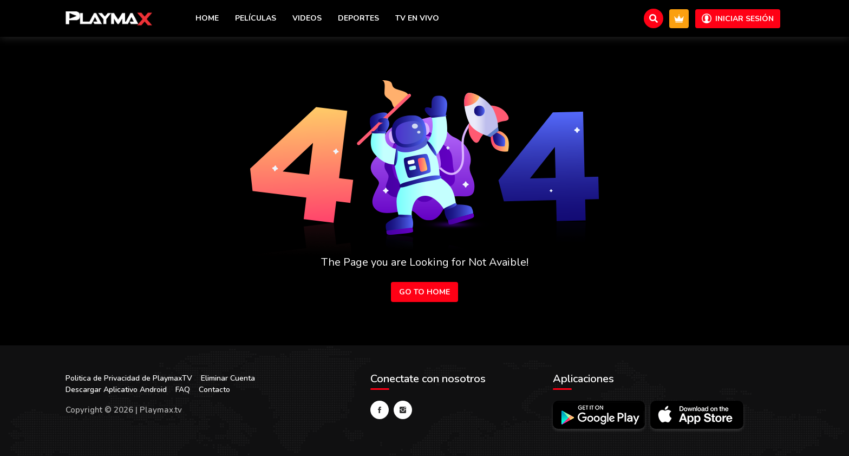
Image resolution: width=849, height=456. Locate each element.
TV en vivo (417, 18)
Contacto (214, 389)
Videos (307, 18)
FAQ (182, 389)
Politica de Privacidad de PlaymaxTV (129, 378)
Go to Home (424, 292)
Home (207, 18)
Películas (255, 18)
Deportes (358, 18)
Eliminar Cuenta (228, 378)
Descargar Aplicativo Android (116, 389)
